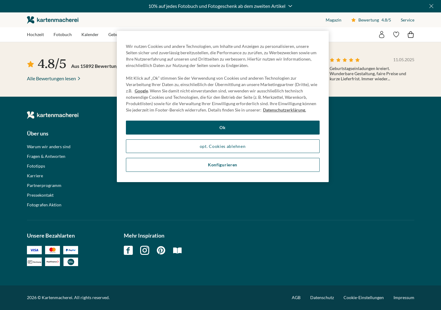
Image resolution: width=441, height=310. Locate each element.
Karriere (35, 175)
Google (141, 90)
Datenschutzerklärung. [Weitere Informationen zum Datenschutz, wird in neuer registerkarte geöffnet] (284, 109)
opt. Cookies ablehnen (223, 146)
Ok (222, 127)
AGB (296, 297)
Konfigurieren (222, 164)
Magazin (333, 19)
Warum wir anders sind (49, 146)
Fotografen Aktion (44, 204)
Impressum (403, 297)
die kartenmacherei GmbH (52, 20)
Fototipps (36, 166)
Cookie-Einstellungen (364, 297)
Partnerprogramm (44, 185)
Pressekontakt (40, 195)
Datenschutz (322, 297)
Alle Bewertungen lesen (51, 78)
